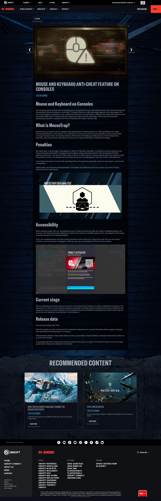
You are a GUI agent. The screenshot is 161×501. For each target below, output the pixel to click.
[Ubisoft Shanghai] (51, 483)
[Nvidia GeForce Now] (109, 464)
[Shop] (155, 9)
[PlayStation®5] (80, 471)
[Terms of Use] (17, 484)
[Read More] (33, 424)
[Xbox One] (80, 468)
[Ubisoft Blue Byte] (51, 468)
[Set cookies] (8, 488)
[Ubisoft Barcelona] (51, 466)
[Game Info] (42, 9)
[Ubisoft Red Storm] (51, 475)
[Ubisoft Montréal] (51, 464)
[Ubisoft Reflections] (51, 478)
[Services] (54, 9)
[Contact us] (17, 480)
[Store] (17, 461)
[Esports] (66, 9)
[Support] (17, 473)
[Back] (37, 19)
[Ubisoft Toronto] (51, 485)
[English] (143, 452)
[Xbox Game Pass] (80, 464)
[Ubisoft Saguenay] (51, 480)
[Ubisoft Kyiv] (51, 473)
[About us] (17, 467)
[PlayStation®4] (80, 473)
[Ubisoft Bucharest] (51, 471)
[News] (17, 470)
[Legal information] (17, 486)
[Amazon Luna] (80, 478)
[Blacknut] (109, 466)
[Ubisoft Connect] (17, 464)
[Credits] (51, 487)
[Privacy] (17, 482)
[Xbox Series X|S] (80, 466)
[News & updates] (27, 9)
